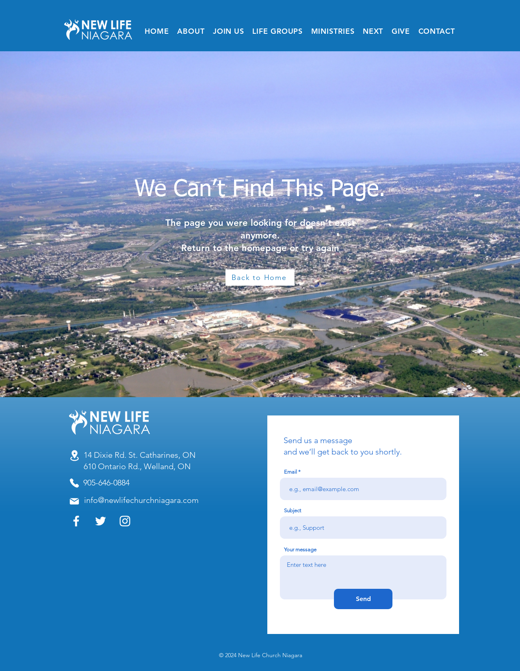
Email (290, 471)
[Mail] (74, 501)
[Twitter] (100, 521)
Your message (300, 549)
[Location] (74, 455)
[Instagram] (125, 521)
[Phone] (74, 483)
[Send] (363, 599)
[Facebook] (76, 521)
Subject (292, 510)
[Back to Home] (260, 277)
